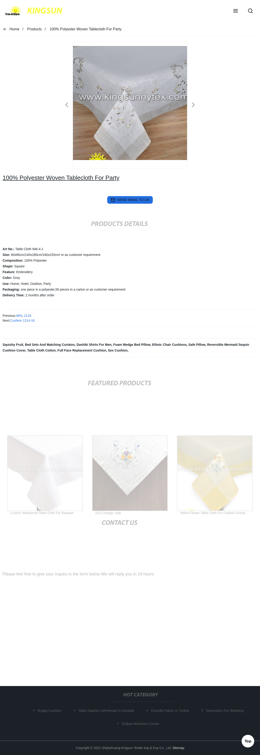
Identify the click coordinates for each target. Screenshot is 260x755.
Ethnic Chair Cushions (169, 344)
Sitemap (178, 748)
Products (34, 29)
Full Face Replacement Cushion (82, 350)
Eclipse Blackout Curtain (141, 723)
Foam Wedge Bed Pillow (131, 344)
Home (14, 29)
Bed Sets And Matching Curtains (50, 344)
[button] (236, 11)
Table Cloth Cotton (41, 350)
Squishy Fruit (13, 344)
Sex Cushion (117, 350)
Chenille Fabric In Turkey (171, 710)
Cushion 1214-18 (22, 320)
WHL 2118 (23, 315)
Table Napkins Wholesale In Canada (107, 710)
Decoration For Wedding (225, 710)
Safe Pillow (196, 344)
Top (248, 741)
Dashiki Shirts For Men (94, 344)
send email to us (130, 200)
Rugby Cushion (50, 710)
